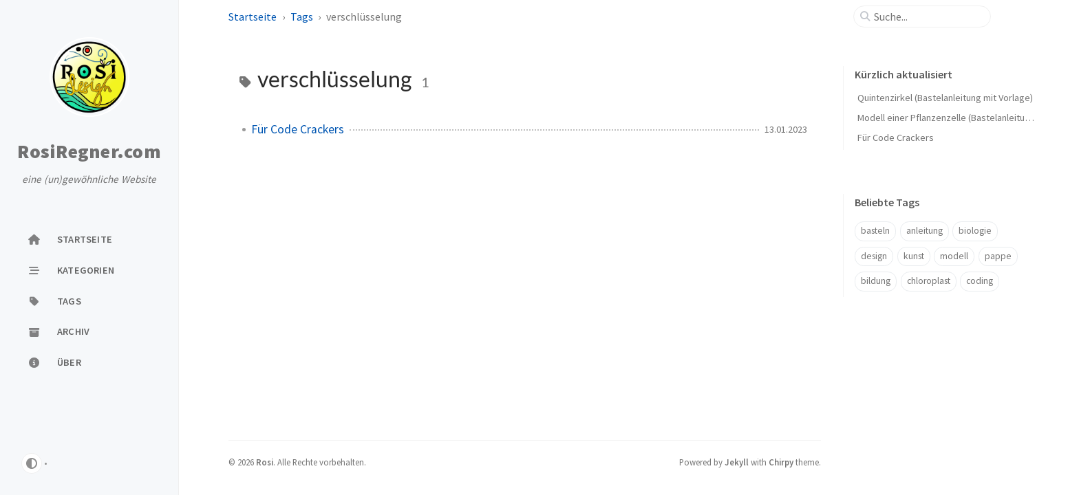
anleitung (924, 230)
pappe (998, 256)
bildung (875, 281)
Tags (301, 16)
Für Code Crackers (297, 129)
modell (954, 256)
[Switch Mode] (31, 463)
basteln (875, 230)
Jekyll (737, 462)
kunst (914, 256)
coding (979, 281)
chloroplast (928, 281)
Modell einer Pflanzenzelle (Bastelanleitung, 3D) (955, 117)
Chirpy (781, 462)
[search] (927, 16)
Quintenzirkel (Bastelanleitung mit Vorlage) (945, 97)
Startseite (252, 16)
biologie (975, 230)
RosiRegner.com (89, 152)
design (874, 256)
